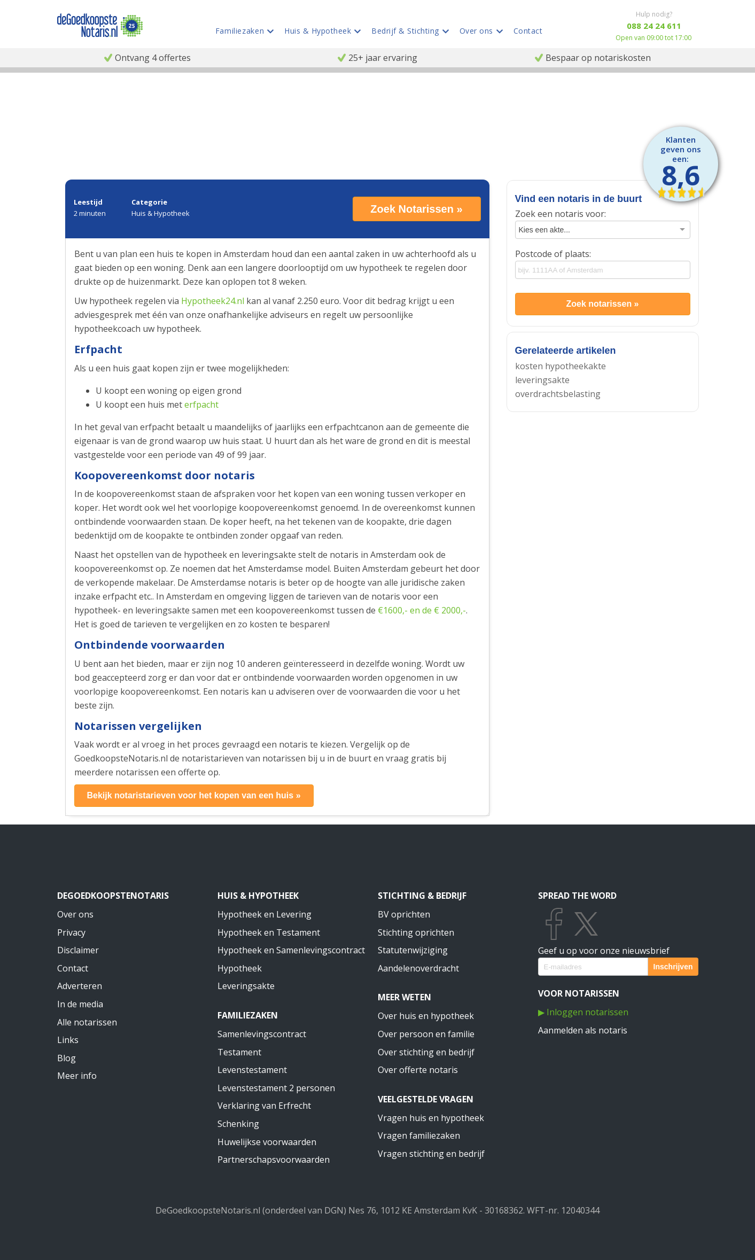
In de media (80, 1004)
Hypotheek (239, 968)
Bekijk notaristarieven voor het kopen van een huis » (193, 795)
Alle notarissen (87, 1022)
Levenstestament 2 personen (276, 1088)
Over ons (75, 914)
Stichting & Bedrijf (422, 895)
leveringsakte (542, 380)
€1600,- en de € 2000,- (422, 610)
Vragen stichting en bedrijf (431, 1154)
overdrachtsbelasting (558, 394)
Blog (66, 1058)
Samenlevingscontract (261, 1034)
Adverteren (79, 986)
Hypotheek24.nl (212, 301)
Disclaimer (78, 950)
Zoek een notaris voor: (560, 214)
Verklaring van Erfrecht (264, 1105)
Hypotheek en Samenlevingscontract (291, 950)
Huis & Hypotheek (258, 895)
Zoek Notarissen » (416, 209)
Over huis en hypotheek (426, 1016)
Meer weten (404, 997)
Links (68, 1040)
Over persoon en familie (426, 1034)
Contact (72, 968)
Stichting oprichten (416, 932)
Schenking (238, 1124)
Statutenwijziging (413, 950)
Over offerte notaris (418, 1070)
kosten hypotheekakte (560, 366)
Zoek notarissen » (602, 303)
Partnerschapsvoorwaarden (273, 1159)
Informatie (102, 96)
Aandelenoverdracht (418, 968)
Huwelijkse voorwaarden (266, 1142)
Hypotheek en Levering (264, 914)
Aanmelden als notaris (582, 1030)
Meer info (77, 1076)
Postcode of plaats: (553, 254)
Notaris (68, 96)
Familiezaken (247, 1015)
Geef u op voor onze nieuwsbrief (604, 950)
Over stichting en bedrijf (426, 1052)
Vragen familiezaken (419, 1135)
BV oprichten (404, 914)
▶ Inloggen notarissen (583, 1012)
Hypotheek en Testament (268, 932)
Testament (239, 1052)
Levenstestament (252, 1070)
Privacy (71, 932)
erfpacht (201, 404)
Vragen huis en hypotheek (431, 1118)
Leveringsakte (246, 986)
